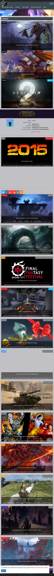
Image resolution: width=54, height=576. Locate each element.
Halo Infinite (25, 7)
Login (51, 3)
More (44, 7)
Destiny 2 (17, 7)
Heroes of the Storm (36, 7)
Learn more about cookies (41, 567)
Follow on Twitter (35, 131)
